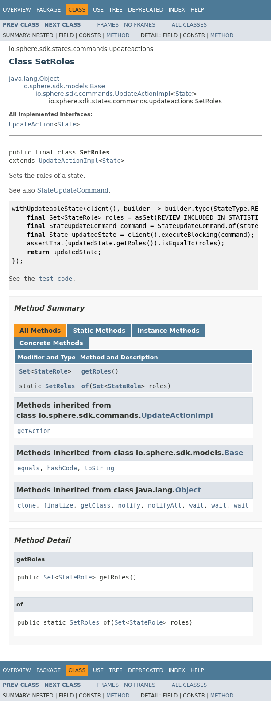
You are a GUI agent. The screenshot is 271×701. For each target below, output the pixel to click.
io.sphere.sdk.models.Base (63, 86)
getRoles (96, 371)
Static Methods (99, 330)
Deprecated (145, 10)
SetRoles (60, 386)
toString (99, 468)
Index (177, 10)
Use (98, 10)
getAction (34, 430)
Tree (116, 10)
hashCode (62, 468)
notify (129, 505)
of (85, 386)
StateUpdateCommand (72, 190)
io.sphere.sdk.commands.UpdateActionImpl (102, 93)
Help (197, 10)
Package (48, 10)
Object (188, 490)
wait (196, 505)
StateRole (51, 371)
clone (26, 505)
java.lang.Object (34, 78)
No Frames (139, 25)
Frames (108, 25)
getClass (95, 505)
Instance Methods (168, 330)
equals (28, 468)
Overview (17, 10)
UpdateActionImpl (68, 160)
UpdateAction (31, 124)
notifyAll (165, 505)
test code (55, 278)
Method (118, 35)
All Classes (189, 25)
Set (24, 371)
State (183, 93)
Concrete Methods (51, 343)
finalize (58, 505)
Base (233, 453)
